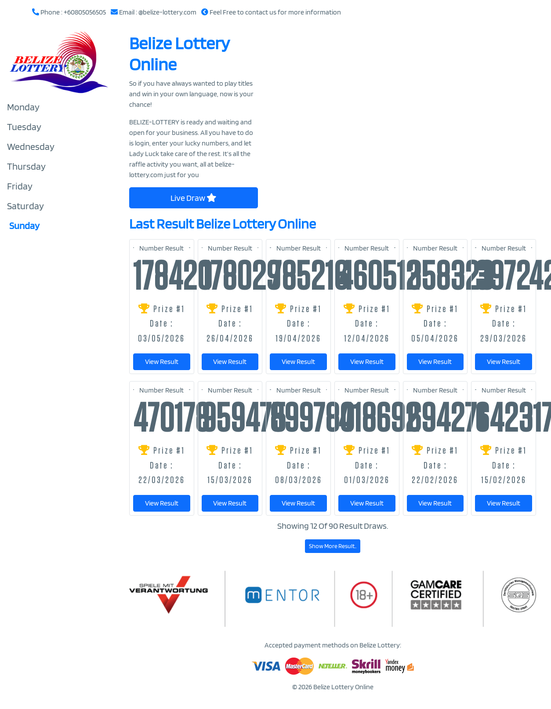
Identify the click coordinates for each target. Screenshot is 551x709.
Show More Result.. (332, 545)
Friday (20, 186)
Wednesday (30, 146)
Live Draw (193, 198)
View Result (161, 361)
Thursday (26, 166)
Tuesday (24, 126)
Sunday (24, 225)
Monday (23, 107)
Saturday (25, 205)
